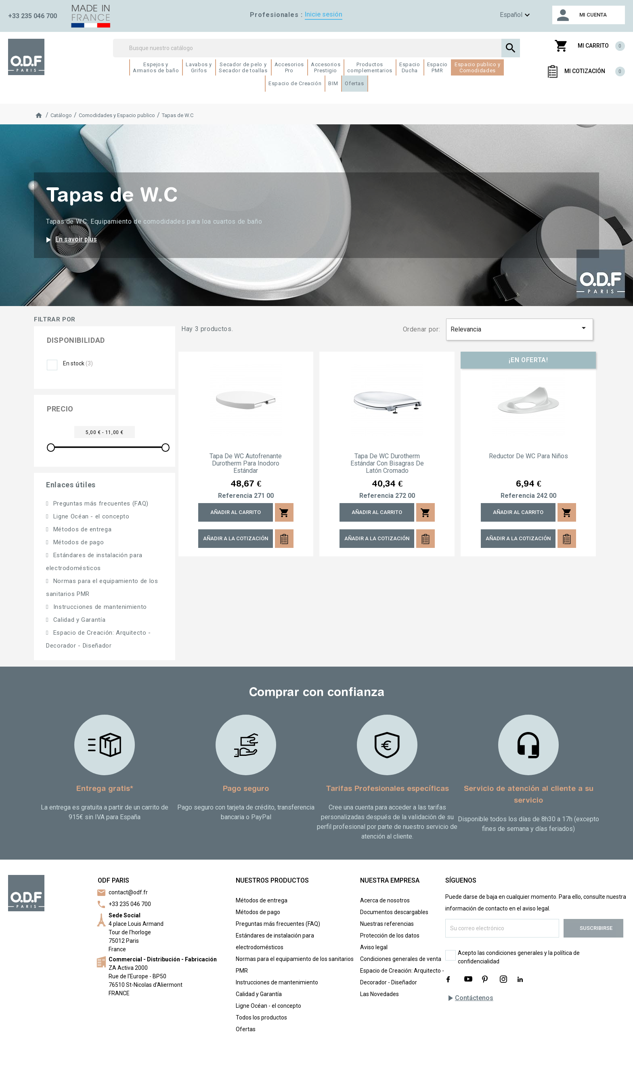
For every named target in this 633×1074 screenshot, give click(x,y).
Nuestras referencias (387, 924)
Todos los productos (261, 1017)
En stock (78, 363)
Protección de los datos (389, 935)
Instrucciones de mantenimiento (99, 606)
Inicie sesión (323, 14)
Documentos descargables (394, 912)
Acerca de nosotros (385, 900)
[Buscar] (316, 48)
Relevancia (520, 328)
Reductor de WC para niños (528, 456)
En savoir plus (70, 240)
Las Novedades (379, 994)
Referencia (235, 496)
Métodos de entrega (81, 529)
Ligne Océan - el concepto (90, 516)
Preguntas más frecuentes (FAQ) (100, 503)
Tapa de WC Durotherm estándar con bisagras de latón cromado (387, 463)
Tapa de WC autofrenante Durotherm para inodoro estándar (246, 463)
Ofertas (246, 1029)
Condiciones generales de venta (400, 959)
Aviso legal (374, 947)
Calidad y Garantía (78, 619)
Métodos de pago (77, 542)
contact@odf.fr (128, 892)
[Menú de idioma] (503, 15)
